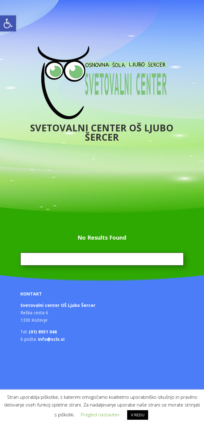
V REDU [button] (137, 415)
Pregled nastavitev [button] (100, 414)
